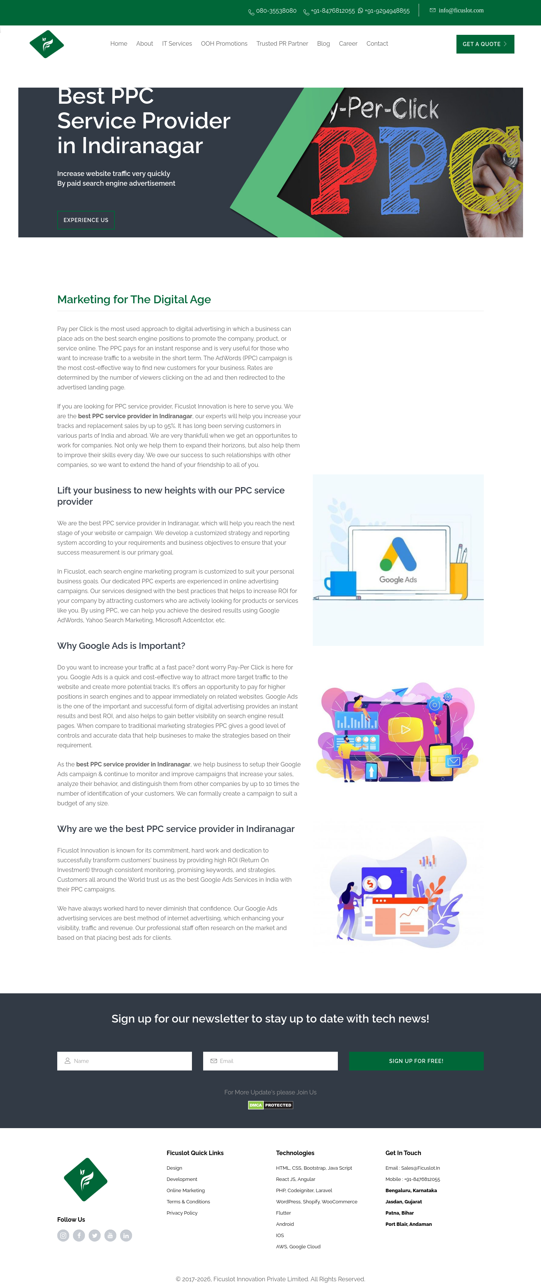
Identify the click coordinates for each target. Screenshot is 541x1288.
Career (348, 43)
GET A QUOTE (485, 44)
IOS (280, 1235)
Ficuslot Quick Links (195, 1153)
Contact (377, 43)
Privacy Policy (182, 1213)
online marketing (186, 1190)
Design (175, 1168)
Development (182, 1179)
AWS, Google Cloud (298, 1246)
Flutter (283, 1213)
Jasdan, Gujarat (404, 1202)
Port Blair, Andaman (409, 1224)
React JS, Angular (295, 1179)
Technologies (295, 1153)
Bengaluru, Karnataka (411, 1190)
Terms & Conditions (188, 1202)
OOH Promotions (224, 43)
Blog (323, 43)
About (144, 43)
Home (118, 43)
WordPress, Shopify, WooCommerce (316, 1202)
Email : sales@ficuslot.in (413, 1168)
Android (285, 1224)
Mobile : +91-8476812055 (413, 1179)
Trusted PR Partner (282, 43)
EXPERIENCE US (86, 220)
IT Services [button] (177, 43)
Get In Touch (403, 1153)
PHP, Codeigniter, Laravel (304, 1190)
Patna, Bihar (400, 1213)
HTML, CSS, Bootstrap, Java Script (314, 1168)
